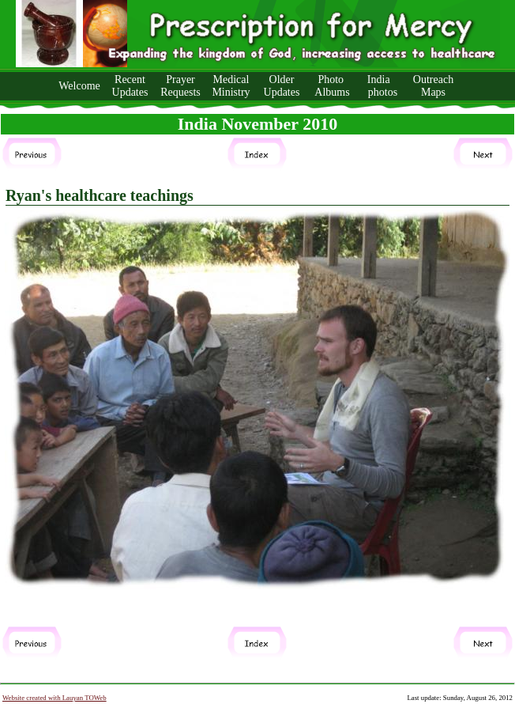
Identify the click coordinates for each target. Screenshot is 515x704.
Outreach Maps (433, 86)
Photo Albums (331, 86)
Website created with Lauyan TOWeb (54, 698)
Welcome (79, 86)
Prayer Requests (180, 86)
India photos (382, 86)
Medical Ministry (231, 86)
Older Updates (282, 86)
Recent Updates (130, 86)
